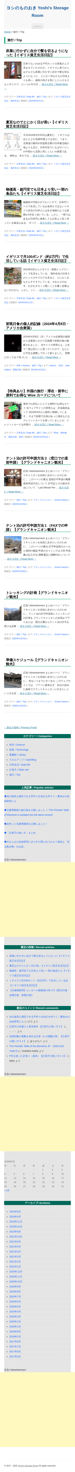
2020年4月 (15, 1311)
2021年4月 (15, 1251)
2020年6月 (15, 1301)
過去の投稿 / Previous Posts (20, 727)
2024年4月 (15, 1216)
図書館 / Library (17, 754)
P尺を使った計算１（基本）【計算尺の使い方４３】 (38, 1056)
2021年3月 (15, 1256)
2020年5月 (15, 1306)
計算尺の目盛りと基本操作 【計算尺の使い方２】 (36, 1026)
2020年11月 (15, 1276)
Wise (56, 433)
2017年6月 (15, 1351)
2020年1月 (15, 1326)
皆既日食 (17, 369)
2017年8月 (15, 1341)
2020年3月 (15, 1316)
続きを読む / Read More (47, 155)
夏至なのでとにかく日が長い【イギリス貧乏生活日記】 (39, 965)
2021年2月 (15, 1261)
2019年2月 (15, 1336)
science (52, 365)
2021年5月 (15, 1246)
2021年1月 (15, 1266)
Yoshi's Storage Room (28, 1466)
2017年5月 (15, 1356)
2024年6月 (15, 1211)
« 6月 (7, 1190)
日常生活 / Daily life (25, 96)
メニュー (37, 26)
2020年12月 (15, 1271)
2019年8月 (15, 1331)
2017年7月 (15, 1346)
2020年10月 (15, 1281)
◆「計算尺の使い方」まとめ (20, 832)
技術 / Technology (19, 749)
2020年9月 (15, 1286)
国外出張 (12, 437)
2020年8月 (15, 1291)
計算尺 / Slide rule (19, 769)
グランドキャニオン (43, 500)
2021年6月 (15, 1241)
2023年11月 (15, 1221)
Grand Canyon (61, 500)
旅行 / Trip (41, 96)
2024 (60, 365)
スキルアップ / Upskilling (22, 759)
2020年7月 (15, 1296)
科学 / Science (23, 365)
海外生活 (15, 101)
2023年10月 (15, 1226)
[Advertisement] (37, 899)
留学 (21, 437)
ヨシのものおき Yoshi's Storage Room (37, 12)
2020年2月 (15, 1321)
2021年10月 (15, 1236)
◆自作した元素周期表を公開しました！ (26, 823)
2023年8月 (15, 1231)
